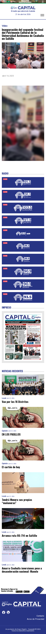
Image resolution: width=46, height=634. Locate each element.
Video (4, 26)
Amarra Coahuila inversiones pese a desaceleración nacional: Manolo (22, 570)
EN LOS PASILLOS (11, 434)
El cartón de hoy (11, 467)
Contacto (40, 616)
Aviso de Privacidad (35, 619)
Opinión (5, 431)
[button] (42, 15)
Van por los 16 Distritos (15, 401)
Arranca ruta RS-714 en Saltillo (19, 535)
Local (4, 398)
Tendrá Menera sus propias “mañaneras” (17, 501)
